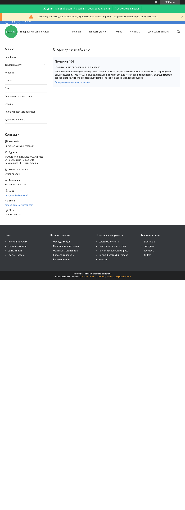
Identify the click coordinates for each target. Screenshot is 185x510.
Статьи (8, 80)
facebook (149, 250)
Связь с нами (15, 250)
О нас (119, 31)
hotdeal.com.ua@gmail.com (19, 205)
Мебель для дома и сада (66, 246)
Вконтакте (149, 241)
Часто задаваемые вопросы (20, 111)
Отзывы (9, 104)
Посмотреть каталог (127, 8)
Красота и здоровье (64, 255)
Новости (9, 72)
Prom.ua (108, 274)
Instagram (149, 246)
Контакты (135, 31)
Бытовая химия (61, 259)
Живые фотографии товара (113, 255)
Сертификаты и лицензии (18, 96)
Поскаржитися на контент (93, 277)
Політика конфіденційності (118, 277)
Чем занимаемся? (17, 241)
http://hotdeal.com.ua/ (16, 195)
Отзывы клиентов (17, 246)
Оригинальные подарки (65, 250)
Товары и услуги (97, 31)
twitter (147, 255)
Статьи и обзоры (16, 255)
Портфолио (11, 57)
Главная (76, 31)
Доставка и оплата (158, 31)
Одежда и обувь (62, 241)
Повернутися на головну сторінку (72, 82)
